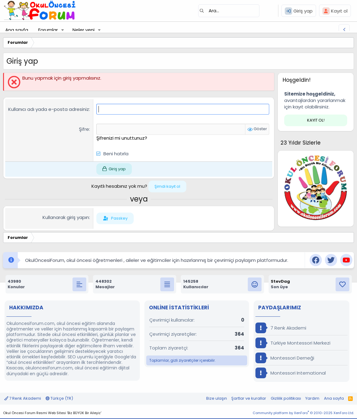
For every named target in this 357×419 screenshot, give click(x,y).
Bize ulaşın (216, 398)
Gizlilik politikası (286, 398)
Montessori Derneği (284, 358)
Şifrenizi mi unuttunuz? (121, 137)
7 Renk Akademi (280, 328)
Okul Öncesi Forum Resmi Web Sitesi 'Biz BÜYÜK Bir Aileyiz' (52, 412)
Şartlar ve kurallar (248, 398)
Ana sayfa (16, 30)
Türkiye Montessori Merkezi (292, 343)
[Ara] (228, 10)
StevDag (280, 281)
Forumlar (48, 30)
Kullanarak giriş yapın (66, 217)
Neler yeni (84, 30)
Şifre (84, 129)
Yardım (312, 398)
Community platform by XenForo (303, 412)
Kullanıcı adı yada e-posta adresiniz (48, 109)
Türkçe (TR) (59, 398)
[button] (62, 30)
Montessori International (290, 373)
